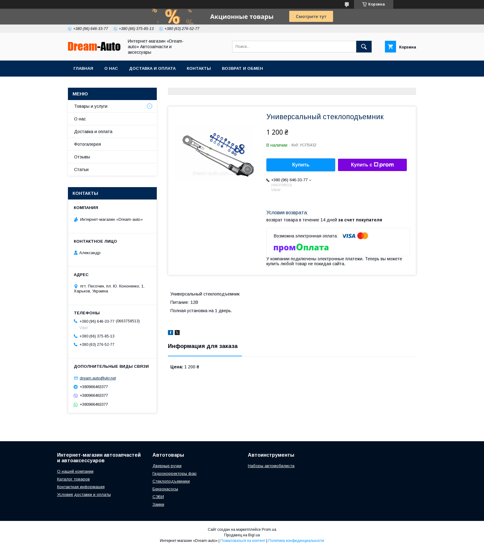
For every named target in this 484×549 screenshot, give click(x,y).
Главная (83, 68)
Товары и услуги (90, 106)
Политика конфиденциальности (296, 541)
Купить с (372, 165)
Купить (301, 164)
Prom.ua (269, 529)
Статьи (81, 169)
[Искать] (364, 46)
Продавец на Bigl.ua (242, 535)
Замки (158, 504)
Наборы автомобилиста (271, 465)
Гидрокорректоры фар (174, 473)
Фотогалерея (87, 144)
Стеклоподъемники (171, 481)
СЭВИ (158, 496)
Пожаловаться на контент (242, 541)
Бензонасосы (165, 489)
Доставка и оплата (152, 68)
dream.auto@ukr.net (98, 378)
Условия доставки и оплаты (84, 494)
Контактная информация (81, 486)
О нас (111, 68)
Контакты (199, 68)
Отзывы (82, 156)
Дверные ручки (167, 465)
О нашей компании (75, 471)
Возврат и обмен (242, 68)
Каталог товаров (73, 479)
